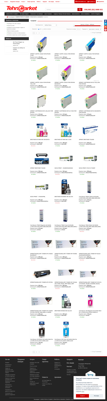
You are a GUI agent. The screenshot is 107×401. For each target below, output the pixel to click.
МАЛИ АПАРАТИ (76, 13)
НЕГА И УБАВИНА (85, 13)
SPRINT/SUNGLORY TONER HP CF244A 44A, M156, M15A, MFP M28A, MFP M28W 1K (66, 284)
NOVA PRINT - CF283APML (37, 196)
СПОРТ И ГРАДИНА (96, 13)
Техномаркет (11, 17)
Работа (56, 359)
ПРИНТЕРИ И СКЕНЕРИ (36, 17)
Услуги (32, 359)
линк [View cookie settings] (83, 391)
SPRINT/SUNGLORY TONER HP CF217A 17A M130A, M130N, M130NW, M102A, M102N (90, 284)
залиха (33, 145)
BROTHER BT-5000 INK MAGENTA (40, 139)
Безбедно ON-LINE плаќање (14, 23)
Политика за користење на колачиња (8, 386)
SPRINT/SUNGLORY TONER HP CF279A (41, 282)
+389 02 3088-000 (83, 368)
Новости (45, 377)
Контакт (69, 366)
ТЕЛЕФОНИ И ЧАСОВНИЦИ (36, 13)
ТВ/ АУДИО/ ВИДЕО (24, 13)
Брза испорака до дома (12, 31)
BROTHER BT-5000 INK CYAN (63, 139)
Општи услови (10, 25)
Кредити (69, 359)
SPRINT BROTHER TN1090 (86, 139)
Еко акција (70, 363)
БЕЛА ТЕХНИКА (48, 13)
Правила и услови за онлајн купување (16, 33)
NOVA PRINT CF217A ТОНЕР (87, 168)
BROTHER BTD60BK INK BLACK (64, 196)
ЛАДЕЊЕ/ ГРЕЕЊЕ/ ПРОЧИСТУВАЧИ (62, 13)
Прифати (82, 395)
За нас (7, 359)
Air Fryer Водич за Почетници (18, 42)
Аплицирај (57, 369)
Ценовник (57, 377)
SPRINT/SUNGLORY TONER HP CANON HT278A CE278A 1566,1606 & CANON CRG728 (41, 312)
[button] (91, 1)
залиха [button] (33, 60)
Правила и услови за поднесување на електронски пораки (72, 371)
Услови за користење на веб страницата (16, 35)
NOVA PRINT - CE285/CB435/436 (64, 168)
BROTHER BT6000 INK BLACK (63, 310)
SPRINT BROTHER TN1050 (37, 168)
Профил (7, 362)
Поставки (96, 395)
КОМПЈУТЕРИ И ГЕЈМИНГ (12, 13)
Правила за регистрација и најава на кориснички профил (16, 28)
